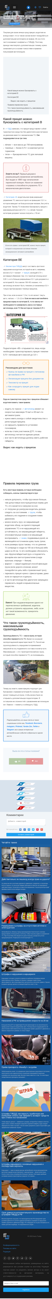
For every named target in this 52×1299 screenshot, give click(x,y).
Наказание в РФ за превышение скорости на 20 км (25, 1021)
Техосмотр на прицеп (18, 383)
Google (41, 830)
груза (32, 512)
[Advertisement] (26, 72)
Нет (34, 761)
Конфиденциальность (11, 1246)
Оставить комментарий (26, 835)
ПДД (10, 129)
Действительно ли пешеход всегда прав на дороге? (26, 880)
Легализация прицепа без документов (26, 379)
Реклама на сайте (9, 1249)
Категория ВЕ (13, 97)
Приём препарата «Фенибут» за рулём (19, 1068)
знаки (24, 538)
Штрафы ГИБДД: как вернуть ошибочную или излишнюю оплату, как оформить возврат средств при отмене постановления (25, 1116)
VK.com (20, 830)
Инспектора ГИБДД (14, 266)
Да (17, 761)
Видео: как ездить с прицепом (23, 101)
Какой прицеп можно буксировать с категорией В (21, 92)
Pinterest (18, 726)
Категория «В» (12, 197)
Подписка (26, 1290)
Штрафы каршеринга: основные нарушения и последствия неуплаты (23, 1166)
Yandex (37, 830)
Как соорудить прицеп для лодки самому (23, 388)
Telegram (10, 730)
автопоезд (30, 409)
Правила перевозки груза (17, 105)
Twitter (35, 726)
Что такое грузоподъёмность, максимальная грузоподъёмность (25, 109)
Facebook (29, 723)
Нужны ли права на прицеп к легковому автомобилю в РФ (26, 373)
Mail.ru (29, 830)
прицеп (27, 273)
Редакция (6, 1252)
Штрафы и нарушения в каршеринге (18, 975)
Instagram (10, 726)
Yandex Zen (27, 726)
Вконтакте (38, 723)
